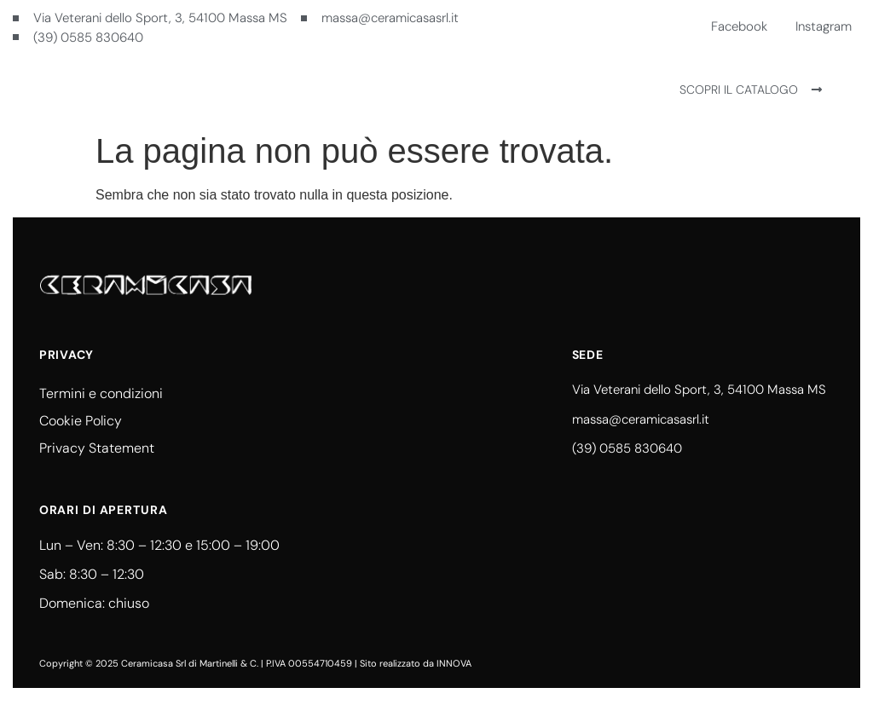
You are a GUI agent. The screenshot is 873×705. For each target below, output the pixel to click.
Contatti (449, 89)
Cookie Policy (80, 421)
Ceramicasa (364, 89)
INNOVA (453, 663)
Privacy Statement (96, 448)
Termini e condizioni (101, 393)
